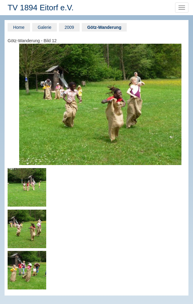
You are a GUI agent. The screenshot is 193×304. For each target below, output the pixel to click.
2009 (69, 27)
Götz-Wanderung (104, 27)
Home (18, 27)
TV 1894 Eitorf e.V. (41, 7)
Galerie (44, 27)
